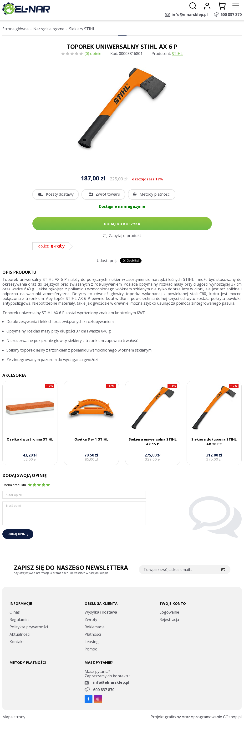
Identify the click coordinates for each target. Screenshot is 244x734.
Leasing (92, 641)
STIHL (177, 53)
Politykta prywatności (29, 627)
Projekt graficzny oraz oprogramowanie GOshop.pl (196, 716)
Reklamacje (95, 627)
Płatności (93, 634)
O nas (15, 612)
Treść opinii (13, 505)
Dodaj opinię (18, 534)
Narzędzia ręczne (48, 28)
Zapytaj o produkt (125, 235)
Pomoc (91, 649)
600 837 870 (231, 14)
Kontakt (17, 641)
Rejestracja (169, 619)
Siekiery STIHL (82, 28)
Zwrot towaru (108, 194)
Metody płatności (155, 194)
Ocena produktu (14, 485)
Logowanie (169, 612)
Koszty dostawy (60, 194)
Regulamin (19, 619)
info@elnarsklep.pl (190, 14)
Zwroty (91, 619)
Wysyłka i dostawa (101, 612)
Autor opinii (14, 495)
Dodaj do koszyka (122, 223)
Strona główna (15, 28)
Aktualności (20, 634)
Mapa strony (13, 716)
